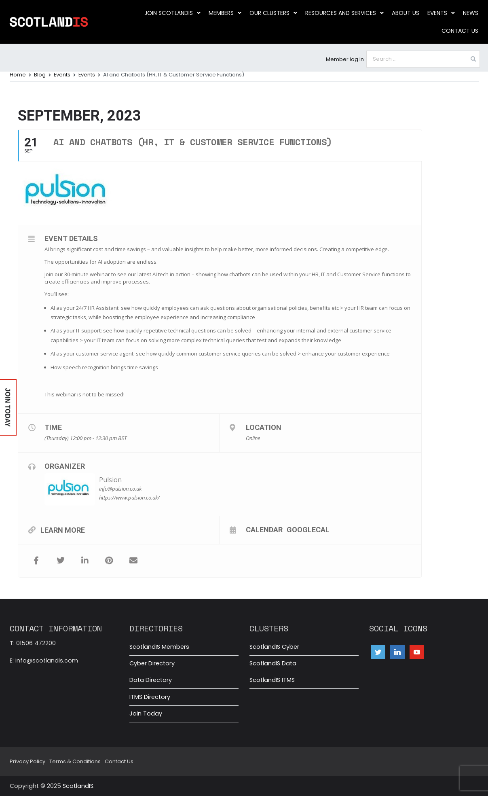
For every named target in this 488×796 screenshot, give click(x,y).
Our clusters (273, 13)
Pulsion (110, 479)
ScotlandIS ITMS (272, 680)
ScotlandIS (78, 786)
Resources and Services (344, 13)
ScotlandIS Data (272, 663)
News (470, 13)
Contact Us (460, 31)
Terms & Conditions (75, 761)
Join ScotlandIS (172, 13)
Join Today (145, 713)
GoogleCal (308, 529)
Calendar (264, 529)
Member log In (345, 59)
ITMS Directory (149, 697)
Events (441, 13)
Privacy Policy (27, 761)
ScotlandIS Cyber (274, 647)
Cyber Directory (152, 663)
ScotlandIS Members (159, 647)
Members (225, 13)
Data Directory (150, 680)
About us (405, 13)
